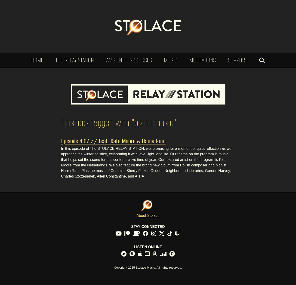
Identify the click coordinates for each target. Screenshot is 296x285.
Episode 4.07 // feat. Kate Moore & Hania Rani (113, 141)
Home (37, 60)
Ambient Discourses (129, 60)
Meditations (202, 60)
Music (170, 60)
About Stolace (148, 216)
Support (237, 60)
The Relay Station (75, 60)
